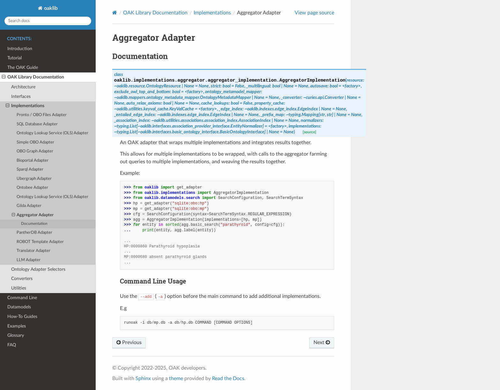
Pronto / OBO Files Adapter (42, 115)
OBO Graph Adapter (35, 151)
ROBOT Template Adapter (40, 242)
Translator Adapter (33, 251)
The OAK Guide (22, 67)
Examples (16, 326)
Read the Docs (228, 378)
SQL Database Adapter (37, 124)
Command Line (22, 297)
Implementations (25, 106)
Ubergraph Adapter (34, 179)
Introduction (19, 48)
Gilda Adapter (29, 206)
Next (321, 342)
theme (176, 378)
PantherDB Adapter (34, 233)
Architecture (23, 87)
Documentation (34, 223)
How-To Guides (22, 316)
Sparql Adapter (30, 169)
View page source (314, 12)
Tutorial (14, 57)
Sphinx (143, 378)
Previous (129, 342)
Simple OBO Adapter (35, 142)
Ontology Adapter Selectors (38, 269)
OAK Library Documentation (33, 77)
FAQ (11, 344)
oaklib (50, 8)
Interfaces (21, 96)
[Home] (114, 12)
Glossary (15, 335)
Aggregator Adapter (33, 215)
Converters (22, 278)
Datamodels (19, 307)
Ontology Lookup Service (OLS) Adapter (52, 133)
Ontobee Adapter (32, 188)
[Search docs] (48, 21)
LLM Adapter (28, 260)
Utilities (18, 288)
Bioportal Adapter (32, 160)
